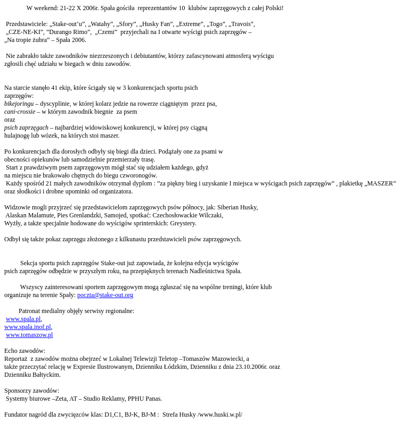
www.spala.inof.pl (27, 327)
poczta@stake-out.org (105, 295)
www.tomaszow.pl (29, 335)
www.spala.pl (23, 319)
